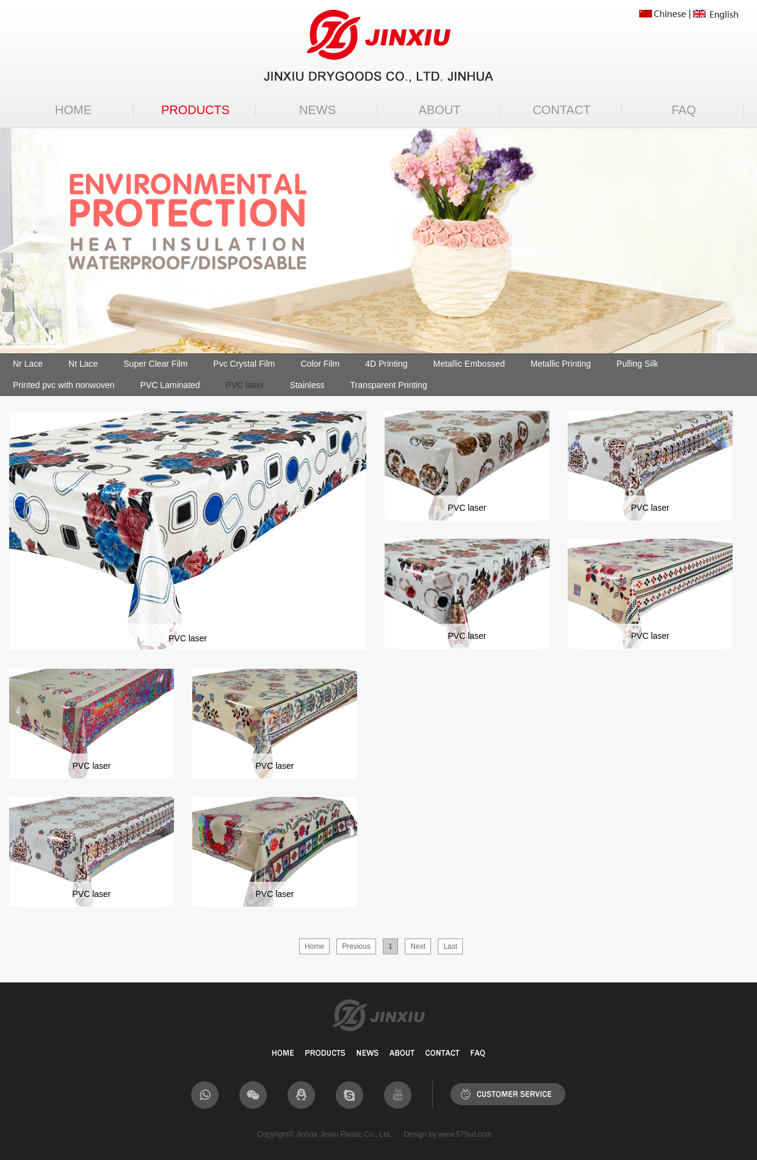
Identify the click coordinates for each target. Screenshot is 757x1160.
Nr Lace (28, 364)
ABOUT (440, 110)
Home (314, 946)
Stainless (307, 385)
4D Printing (386, 364)
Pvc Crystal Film (244, 364)
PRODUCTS (195, 110)
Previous (356, 946)
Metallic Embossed (469, 364)
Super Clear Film (155, 364)
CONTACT (561, 110)
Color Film (319, 364)
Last (450, 946)
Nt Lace (83, 364)
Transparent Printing (388, 385)
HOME (73, 110)
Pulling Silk (637, 364)
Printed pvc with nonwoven (64, 385)
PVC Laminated (170, 385)
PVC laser (245, 385)
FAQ (684, 110)
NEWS (317, 110)
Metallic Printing (561, 364)
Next (418, 946)
